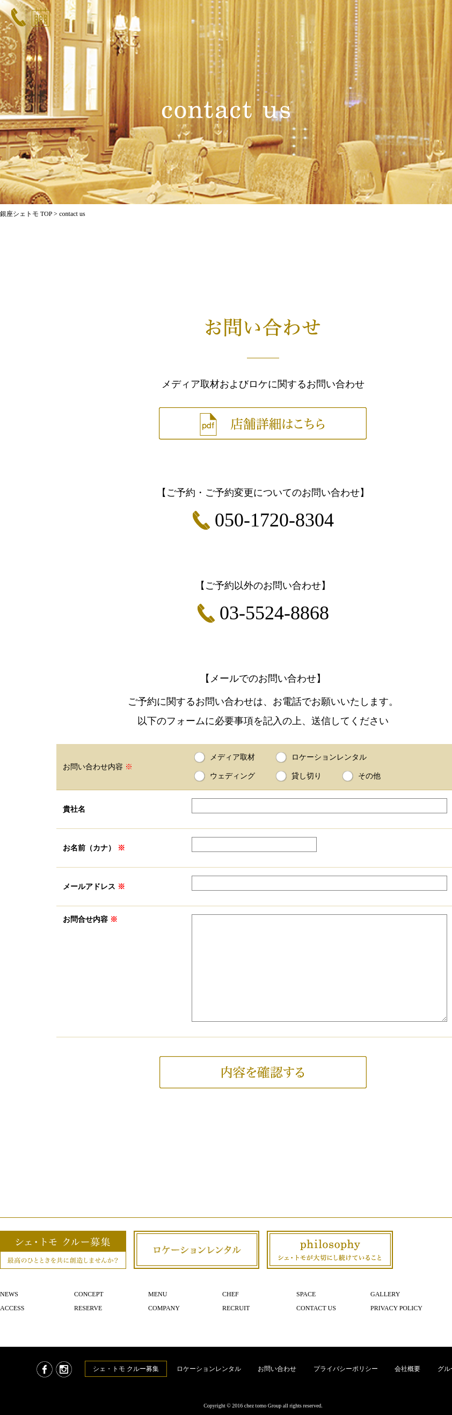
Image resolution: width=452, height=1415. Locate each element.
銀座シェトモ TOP (26, 214)
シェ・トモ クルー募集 (126, 1369)
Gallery (385, 1294)
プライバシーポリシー (346, 1369)
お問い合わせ (277, 1369)
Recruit (236, 1308)
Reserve (88, 1308)
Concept (89, 1294)
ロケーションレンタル (209, 1369)
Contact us (316, 1308)
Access (12, 1308)
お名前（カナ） (94, 848)
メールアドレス (94, 887)
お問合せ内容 (90, 919)
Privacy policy (396, 1308)
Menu (157, 1294)
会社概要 (407, 1369)
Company (164, 1308)
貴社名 (74, 809)
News (9, 1294)
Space (306, 1294)
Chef (230, 1294)
